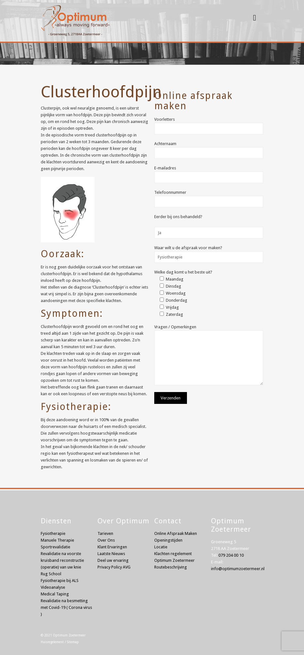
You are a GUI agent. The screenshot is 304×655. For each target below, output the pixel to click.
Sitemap (73, 642)
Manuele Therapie (57, 540)
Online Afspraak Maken (175, 533)
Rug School (51, 573)
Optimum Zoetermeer (69, 635)
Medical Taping (55, 594)
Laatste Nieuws (111, 553)
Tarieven (105, 533)
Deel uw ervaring (113, 560)
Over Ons (106, 540)
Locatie (160, 546)
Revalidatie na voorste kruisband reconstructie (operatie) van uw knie (62, 560)
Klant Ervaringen (112, 546)
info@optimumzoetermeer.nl (238, 568)
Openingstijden (168, 540)
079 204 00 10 (231, 555)
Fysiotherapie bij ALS (60, 580)
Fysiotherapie (53, 533)
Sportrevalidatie (55, 546)
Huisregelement (52, 642)
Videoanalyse (53, 587)
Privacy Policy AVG (114, 567)
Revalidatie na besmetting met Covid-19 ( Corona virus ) (66, 607)
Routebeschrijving (170, 567)
